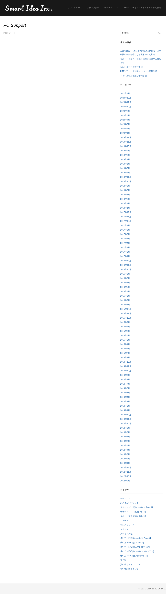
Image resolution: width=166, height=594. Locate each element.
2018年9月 (125, 186)
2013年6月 (125, 441)
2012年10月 (125, 476)
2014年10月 (125, 371)
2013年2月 (125, 459)
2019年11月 (125, 142)
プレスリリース (75, 8)
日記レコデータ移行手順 (131, 67)
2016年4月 (125, 291)
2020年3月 (125, 124)
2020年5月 (125, 115)
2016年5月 (125, 287)
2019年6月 (125, 164)
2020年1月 (125, 133)
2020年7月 (125, 111)
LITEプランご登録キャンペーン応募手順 (138, 71)
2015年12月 (125, 309)
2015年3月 (125, 349)
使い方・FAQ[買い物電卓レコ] (134, 556)
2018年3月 (125, 203)
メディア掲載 (93, 8)
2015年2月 (125, 353)
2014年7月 (125, 384)
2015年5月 (125, 340)
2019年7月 (125, 159)
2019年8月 (125, 155)
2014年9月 (125, 375)
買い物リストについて (130, 564)
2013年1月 (125, 463)
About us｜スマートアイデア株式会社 (142, 8)
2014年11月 (125, 366)
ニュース (124, 520)
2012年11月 (125, 472)
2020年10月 (125, 106)
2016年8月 (125, 278)
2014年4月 (125, 397)
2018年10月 (125, 181)
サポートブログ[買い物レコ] (133, 516)
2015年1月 (125, 357)
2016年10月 (125, 269)
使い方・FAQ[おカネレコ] (132, 542)
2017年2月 (125, 252)
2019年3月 (125, 168)
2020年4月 (125, 120)
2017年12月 (125, 212)
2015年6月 (125, 335)
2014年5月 (125, 393)
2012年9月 (125, 481)
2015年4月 (125, 344)
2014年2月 (125, 406)
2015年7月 (125, 331)
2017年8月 (125, 230)
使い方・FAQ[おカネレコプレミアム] (137, 551)
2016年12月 (125, 261)
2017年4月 (125, 243)
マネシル (124, 529)
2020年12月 (125, 98)
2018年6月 (125, 199)
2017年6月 (125, 234)
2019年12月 (125, 137)
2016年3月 (125, 296)
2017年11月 (125, 216)
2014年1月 (125, 410)
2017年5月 (125, 238)
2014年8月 (125, 379)
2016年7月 (125, 283)
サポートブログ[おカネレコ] (133, 512)
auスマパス (125, 498)
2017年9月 (125, 225)
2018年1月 (125, 208)
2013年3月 (125, 454)
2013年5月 (125, 445)
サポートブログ (111, 8)
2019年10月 (125, 146)
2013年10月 (125, 423)
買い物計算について (129, 569)
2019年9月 (125, 150)
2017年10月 (125, 221)
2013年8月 (125, 432)
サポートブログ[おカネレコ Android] (136, 507)
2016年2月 (125, 300)
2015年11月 (125, 313)
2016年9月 (125, 274)
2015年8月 (125, 327)
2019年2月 (125, 172)
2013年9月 (125, 428)
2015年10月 (125, 318)
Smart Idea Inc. (29, 8)
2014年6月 (125, 388)
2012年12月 (125, 467)
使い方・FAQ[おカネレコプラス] (135, 547)
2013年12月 (125, 415)
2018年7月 (125, 194)
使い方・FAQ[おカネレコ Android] (135, 538)
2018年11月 (125, 177)
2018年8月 (125, 190)
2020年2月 (125, 128)
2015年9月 (125, 322)
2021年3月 (125, 93)
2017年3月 (125, 247)
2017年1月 (125, 256)
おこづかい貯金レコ (129, 503)
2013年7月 (125, 437)
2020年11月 (125, 102)
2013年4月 (125, 450)
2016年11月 (125, 265)
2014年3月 (125, 401)
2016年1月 (125, 305)
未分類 (123, 560)
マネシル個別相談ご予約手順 (133, 75)
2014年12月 (125, 362)
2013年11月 (125, 419)
